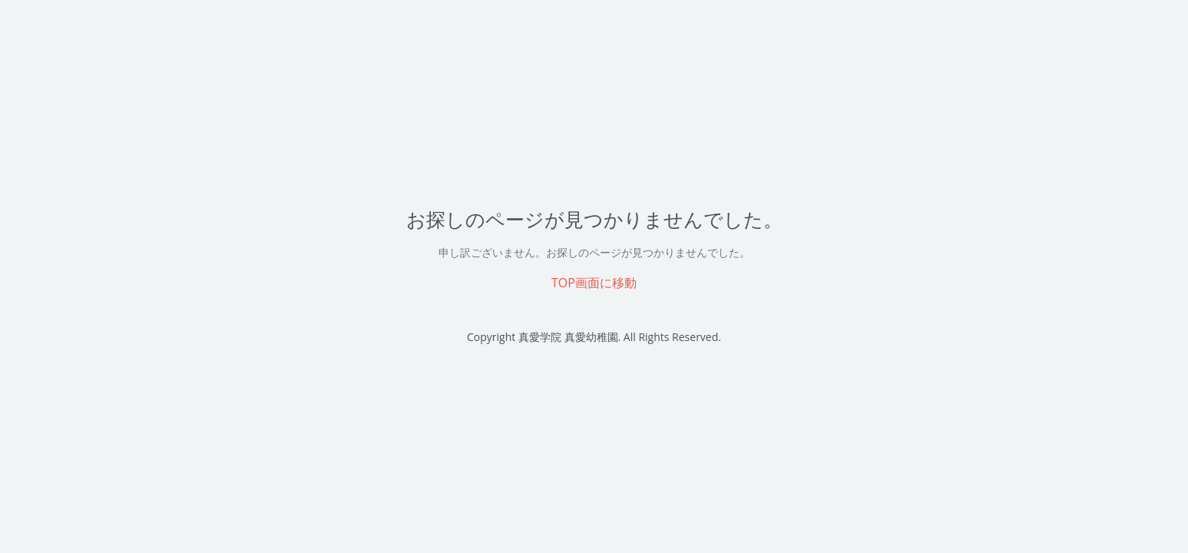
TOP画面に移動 (594, 282)
